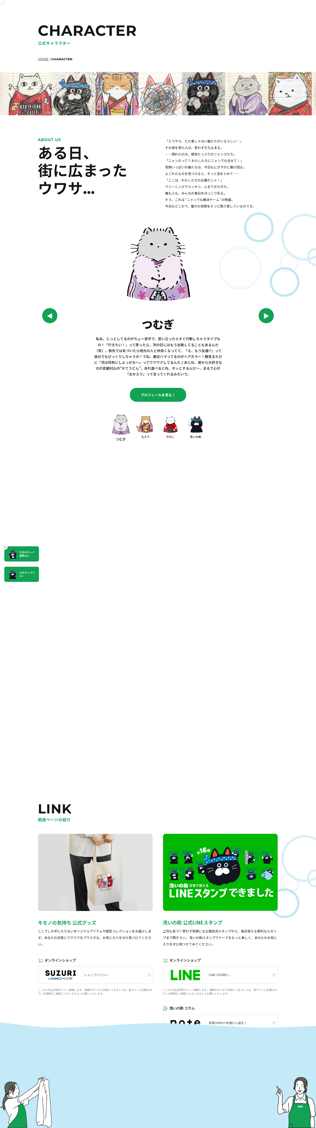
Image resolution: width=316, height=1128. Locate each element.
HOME (43, 59)
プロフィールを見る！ (158, 394)
